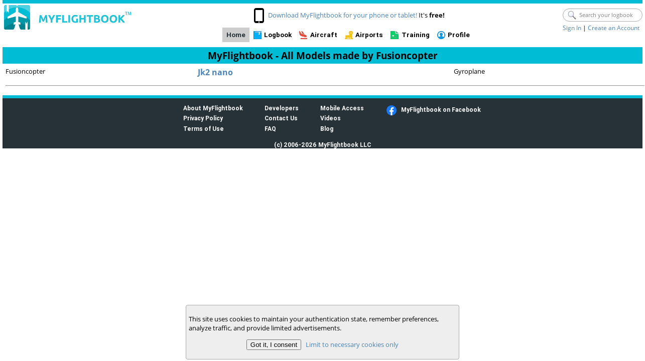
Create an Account (613, 28)
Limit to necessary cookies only (352, 344)
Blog (326, 128)
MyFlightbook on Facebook (441, 109)
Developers (282, 108)
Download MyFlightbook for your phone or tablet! (342, 15)
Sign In (572, 28)
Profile (459, 35)
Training (416, 35)
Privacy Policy (203, 118)
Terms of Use (203, 128)
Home (235, 35)
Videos (330, 118)
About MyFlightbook (213, 108)
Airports (369, 35)
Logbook (278, 35)
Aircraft (323, 35)
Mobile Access (342, 108)
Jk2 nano (215, 72)
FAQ (270, 128)
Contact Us (281, 118)
